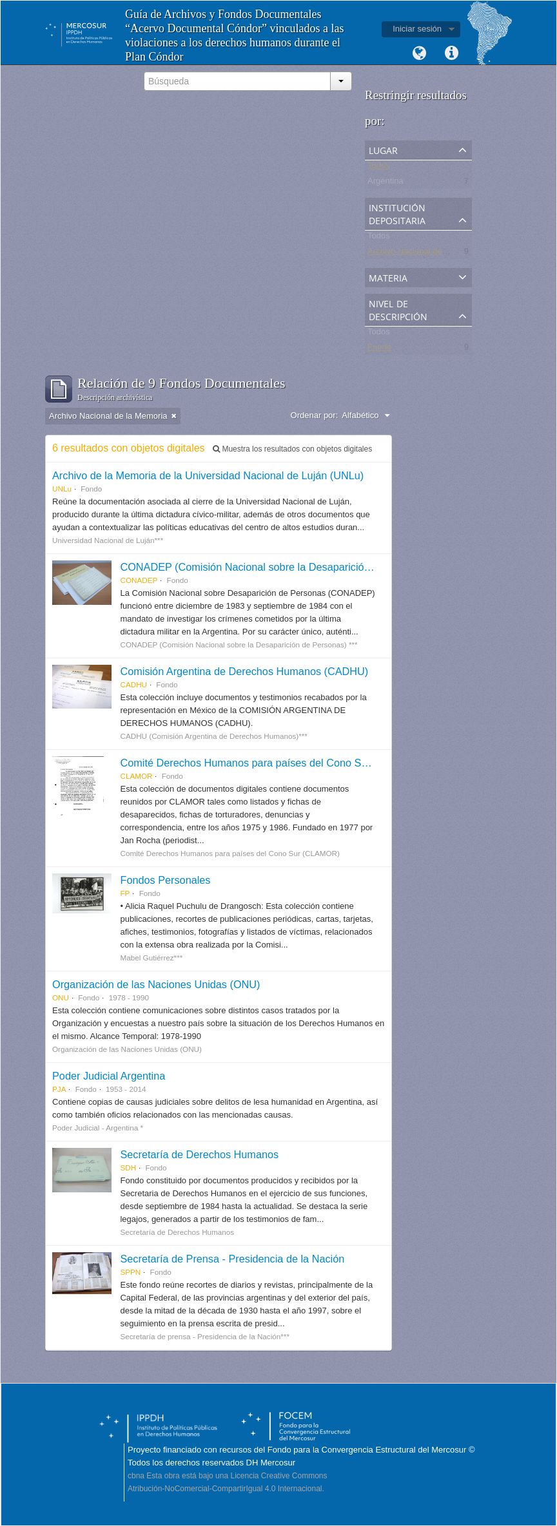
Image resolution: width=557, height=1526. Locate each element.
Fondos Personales (165, 880)
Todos (378, 168)
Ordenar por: (314, 415)
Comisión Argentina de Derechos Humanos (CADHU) (244, 671)
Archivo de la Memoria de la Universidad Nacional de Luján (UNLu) (208, 475)
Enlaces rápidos (451, 53)
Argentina (385, 183)
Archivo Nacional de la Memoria (426, 253)
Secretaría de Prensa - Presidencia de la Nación (232, 1258)
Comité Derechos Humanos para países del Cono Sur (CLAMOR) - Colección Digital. (317, 762)
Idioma (419, 53)
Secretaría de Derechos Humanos (199, 1154)
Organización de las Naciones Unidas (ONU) (156, 984)
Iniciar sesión (417, 28)
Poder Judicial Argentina (108, 1076)
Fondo (379, 349)
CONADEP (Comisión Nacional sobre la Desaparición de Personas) (277, 567)
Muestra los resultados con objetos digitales (292, 448)
